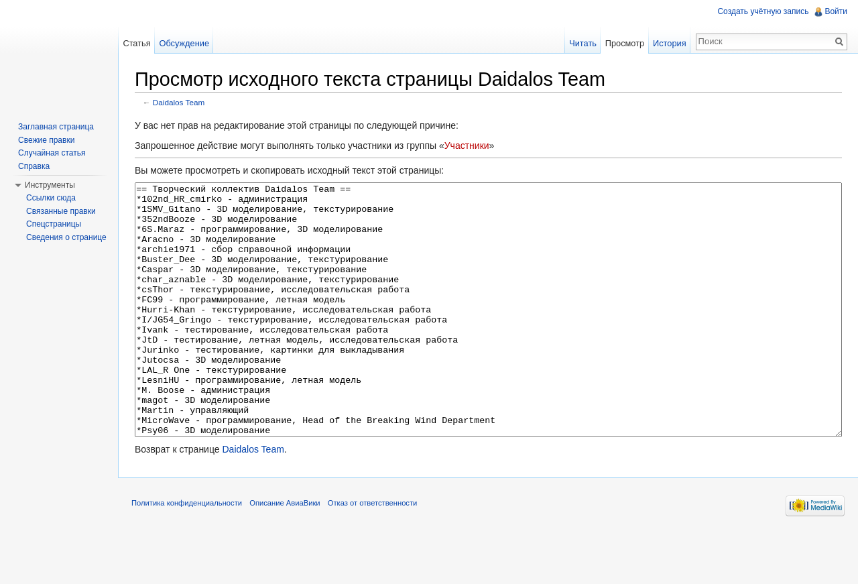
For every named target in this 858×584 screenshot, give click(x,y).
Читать (583, 43)
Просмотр (624, 43)
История (669, 43)
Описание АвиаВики (284, 553)
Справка (34, 166)
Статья (136, 43)
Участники (466, 145)
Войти (835, 11)
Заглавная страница (56, 126)
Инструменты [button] (50, 185)
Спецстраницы (53, 224)
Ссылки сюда (51, 197)
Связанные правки (61, 211)
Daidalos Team (179, 102)
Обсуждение (184, 43)
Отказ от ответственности (373, 553)
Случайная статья (51, 153)
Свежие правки (46, 140)
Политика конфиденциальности (186, 553)
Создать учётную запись (762, 11)
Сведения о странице (66, 237)
